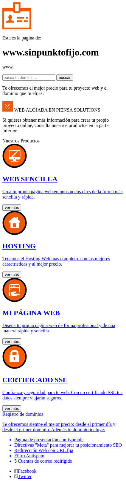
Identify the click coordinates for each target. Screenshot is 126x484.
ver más (12, 207)
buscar (65, 77)
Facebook (25, 471)
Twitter (23, 476)
